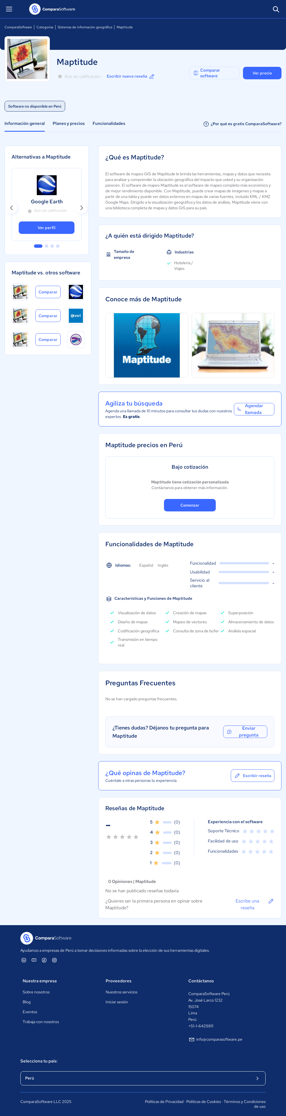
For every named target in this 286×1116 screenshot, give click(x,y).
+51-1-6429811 (200, 1025)
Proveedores (118, 981)
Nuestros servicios (121, 992)
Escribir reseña (252, 775)
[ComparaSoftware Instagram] (54, 960)
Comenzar (189, 505)
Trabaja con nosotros (41, 1021)
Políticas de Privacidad (164, 1101)
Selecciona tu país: (38, 1061)
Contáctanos (201, 981)
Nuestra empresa (40, 981)
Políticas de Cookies (203, 1101)
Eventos (30, 1011)
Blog (27, 1001)
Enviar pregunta (242, 731)
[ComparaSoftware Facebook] (44, 960)
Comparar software (206, 73)
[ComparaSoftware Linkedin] (23, 960)
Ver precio (262, 73)
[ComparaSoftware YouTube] (34, 960)
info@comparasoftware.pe (215, 1039)
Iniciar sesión (117, 1001)
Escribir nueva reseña (131, 76)
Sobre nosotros (36, 992)
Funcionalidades (109, 123)
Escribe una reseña (255, 904)
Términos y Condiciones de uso (245, 1104)
